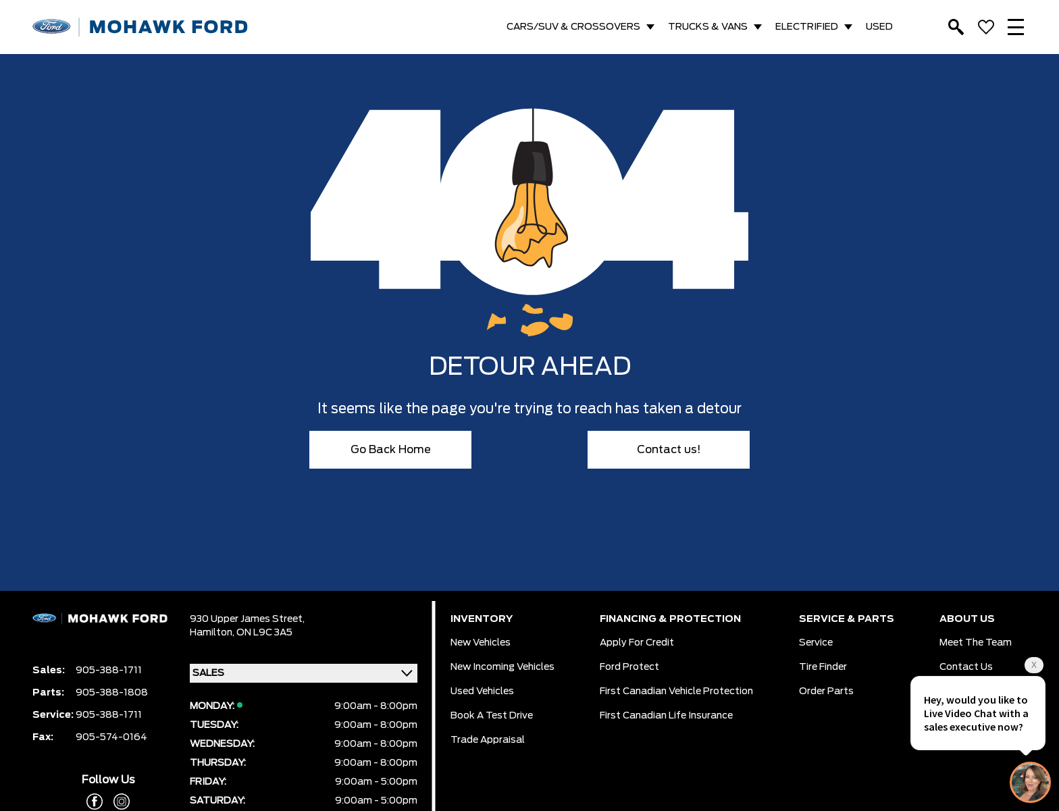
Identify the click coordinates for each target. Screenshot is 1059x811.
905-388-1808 (112, 693)
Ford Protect (629, 667)
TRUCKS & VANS (708, 27)
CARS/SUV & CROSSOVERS (573, 27)
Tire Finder (823, 667)
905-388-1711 (109, 670)
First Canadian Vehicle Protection (676, 691)
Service (816, 643)
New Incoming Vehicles (502, 667)
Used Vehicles (482, 691)
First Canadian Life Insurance (666, 716)
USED (879, 27)
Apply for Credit (637, 643)
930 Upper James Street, (247, 619)
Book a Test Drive (491, 716)
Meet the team (975, 643)
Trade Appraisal (487, 740)
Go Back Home (391, 449)
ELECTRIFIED (806, 27)
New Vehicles (480, 643)
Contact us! (669, 449)
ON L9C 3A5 (264, 632)
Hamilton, (213, 632)
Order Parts (826, 691)
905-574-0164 (111, 737)
